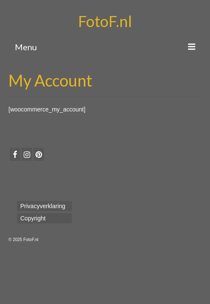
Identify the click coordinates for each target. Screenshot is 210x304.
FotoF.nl (105, 21)
